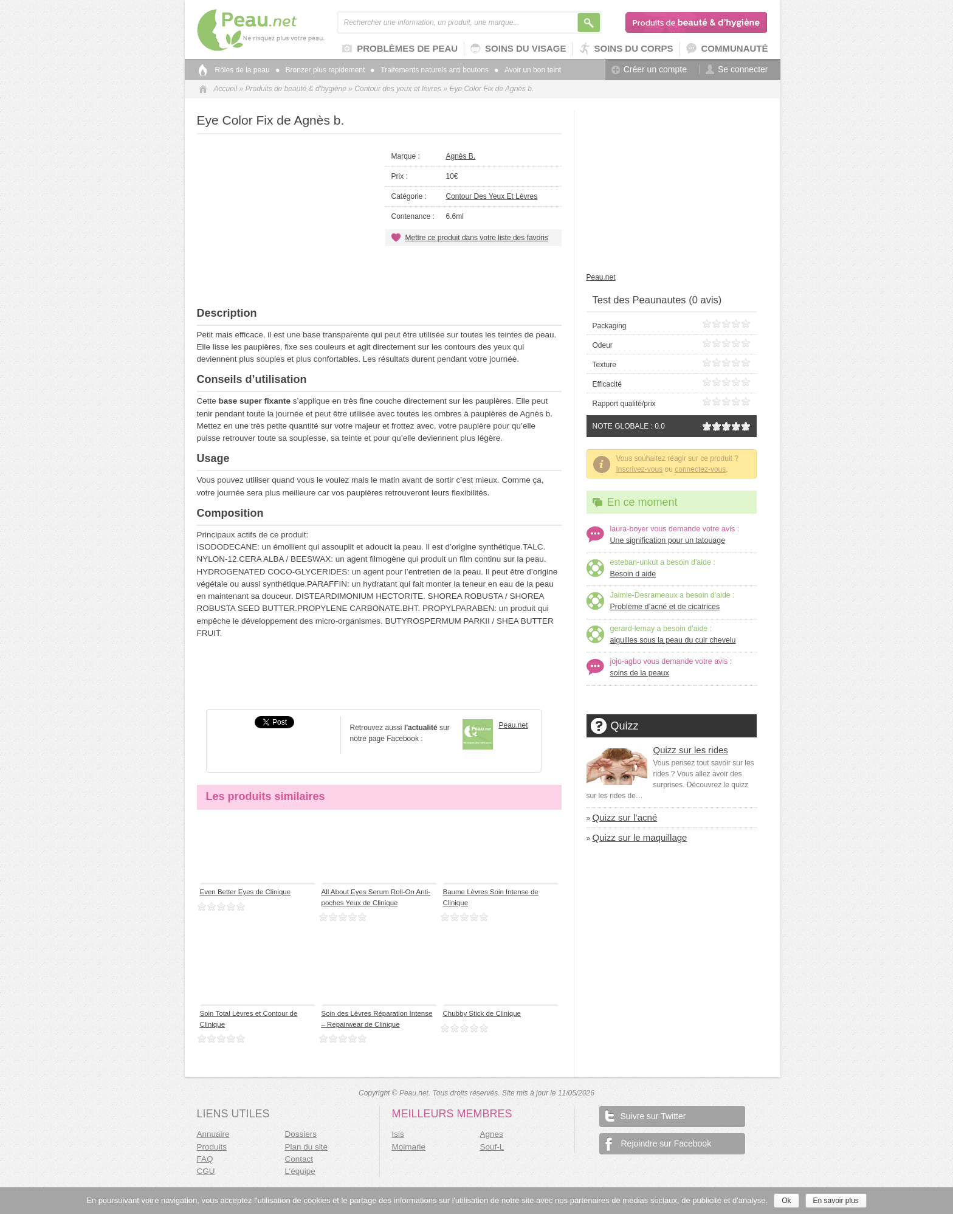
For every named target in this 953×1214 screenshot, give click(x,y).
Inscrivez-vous (639, 469)
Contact (299, 1159)
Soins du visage (518, 49)
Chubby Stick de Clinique (482, 1013)
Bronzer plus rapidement (320, 70)
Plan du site (306, 1146)
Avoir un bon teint (528, 70)
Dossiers (301, 1134)
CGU (206, 1171)
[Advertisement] (379, 276)
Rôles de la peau (242, 70)
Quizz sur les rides (690, 750)
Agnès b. (461, 156)
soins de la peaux (639, 673)
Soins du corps (626, 49)
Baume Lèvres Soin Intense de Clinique (490, 897)
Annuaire (213, 1134)
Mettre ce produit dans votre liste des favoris (476, 237)
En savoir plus (836, 1200)
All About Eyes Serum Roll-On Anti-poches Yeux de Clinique (376, 897)
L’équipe (300, 1171)
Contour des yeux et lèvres (397, 88)
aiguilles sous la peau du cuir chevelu (673, 640)
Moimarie (409, 1146)
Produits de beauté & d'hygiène (696, 22)
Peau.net (280, 30)
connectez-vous (700, 469)
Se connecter (737, 69)
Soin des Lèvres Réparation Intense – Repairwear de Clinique (377, 1018)
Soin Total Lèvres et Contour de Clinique (249, 1018)
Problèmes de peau (400, 49)
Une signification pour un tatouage (668, 540)
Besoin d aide (633, 574)
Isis (398, 1134)
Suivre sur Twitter (645, 1115)
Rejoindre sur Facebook (658, 1143)
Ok (786, 1200)
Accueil (226, 88)
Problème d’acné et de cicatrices (665, 606)
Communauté (727, 49)
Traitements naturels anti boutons (430, 70)
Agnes (491, 1134)
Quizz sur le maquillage (640, 837)
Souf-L (492, 1146)
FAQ (205, 1159)
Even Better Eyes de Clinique (245, 891)
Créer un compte (649, 69)
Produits (212, 1146)
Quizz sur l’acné (625, 817)
